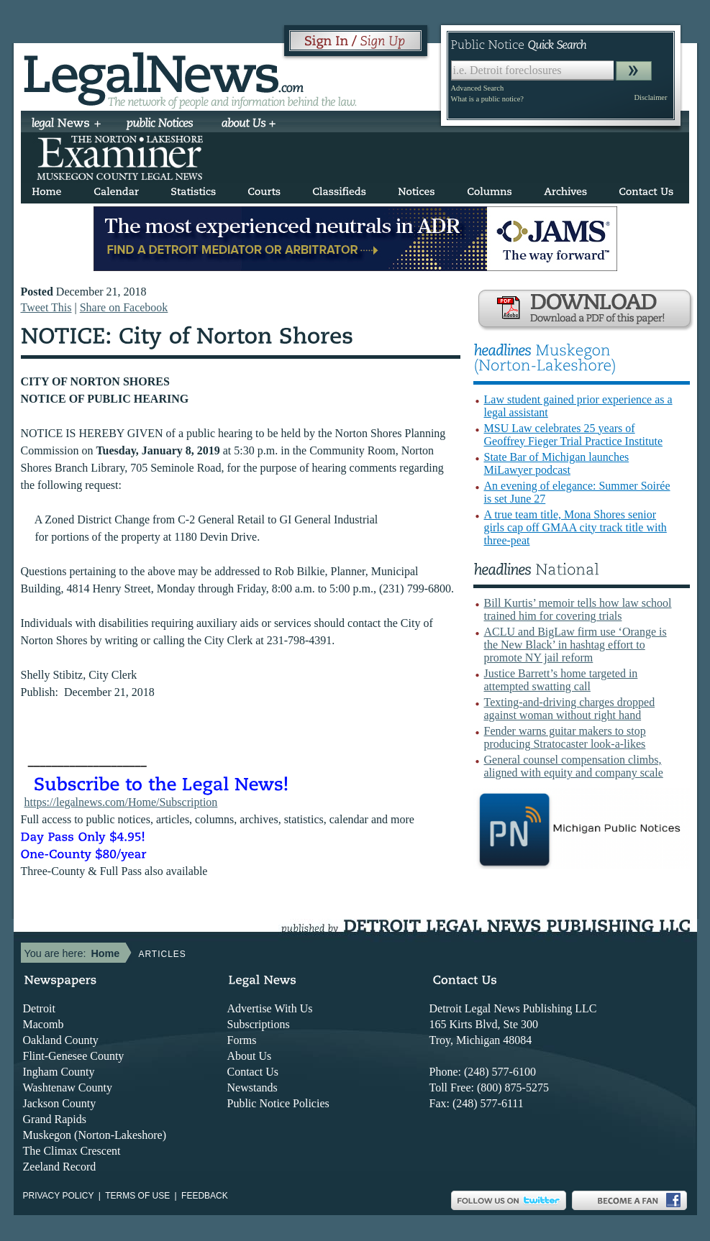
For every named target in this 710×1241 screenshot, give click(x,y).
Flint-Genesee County (73, 1056)
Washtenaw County (67, 1087)
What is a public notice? (487, 99)
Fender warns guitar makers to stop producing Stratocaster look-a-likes (565, 737)
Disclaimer (650, 97)
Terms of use (137, 1196)
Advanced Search (477, 88)
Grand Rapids (54, 1119)
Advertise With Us (270, 1008)
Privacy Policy (58, 1196)
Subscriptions (258, 1024)
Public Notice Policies (278, 1103)
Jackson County (59, 1103)
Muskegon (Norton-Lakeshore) (95, 1135)
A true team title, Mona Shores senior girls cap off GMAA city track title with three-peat (575, 527)
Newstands (252, 1087)
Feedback (204, 1196)
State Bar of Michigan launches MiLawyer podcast (556, 463)
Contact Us (253, 1072)
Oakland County (61, 1040)
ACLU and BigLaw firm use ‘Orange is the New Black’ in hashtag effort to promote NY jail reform (575, 645)
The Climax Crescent (72, 1151)
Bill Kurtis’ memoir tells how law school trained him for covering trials (578, 609)
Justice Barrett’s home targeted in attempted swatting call (561, 679)
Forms (242, 1040)
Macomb (43, 1024)
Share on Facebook (124, 307)
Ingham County (59, 1072)
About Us (249, 1056)
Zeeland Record (59, 1166)
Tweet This (46, 307)
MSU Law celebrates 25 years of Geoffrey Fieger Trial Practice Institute (573, 434)
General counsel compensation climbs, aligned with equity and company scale (573, 766)
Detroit (39, 1008)
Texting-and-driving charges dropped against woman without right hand (569, 708)
